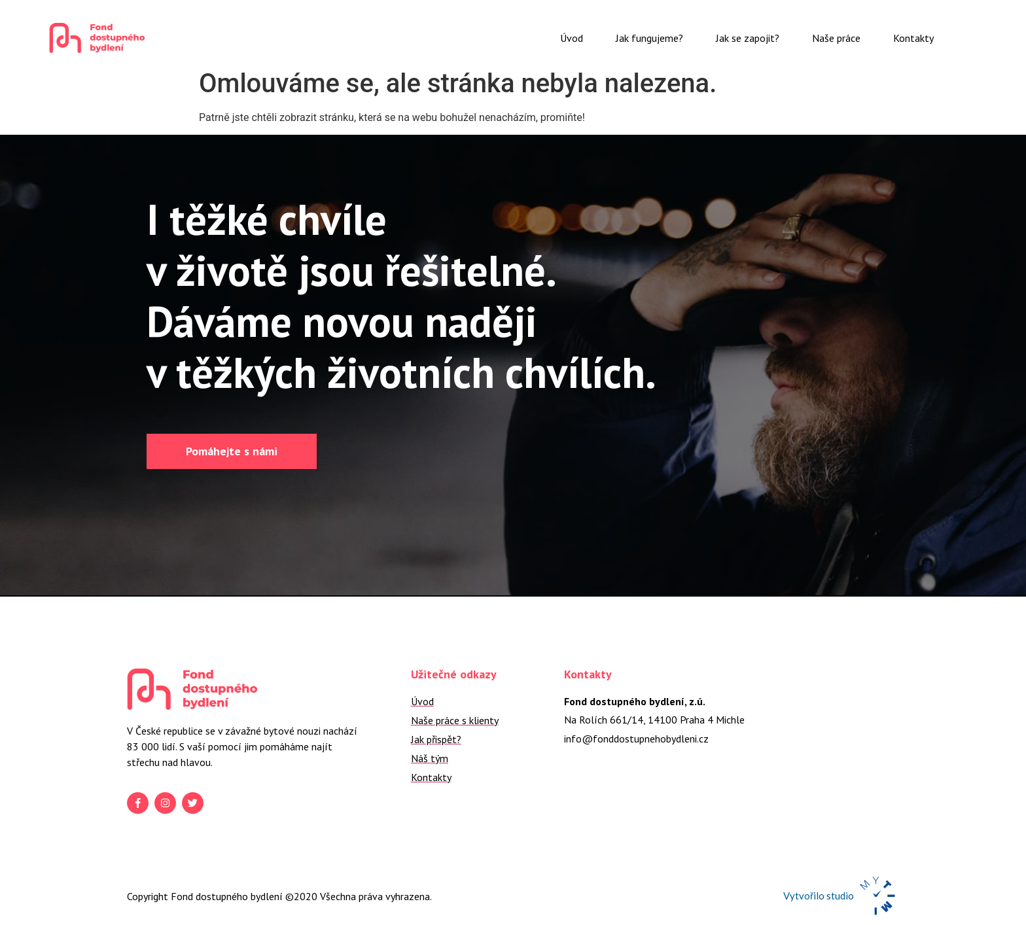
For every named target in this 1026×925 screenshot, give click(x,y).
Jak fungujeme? (649, 37)
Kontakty (913, 37)
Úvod (571, 37)
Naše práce (836, 37)
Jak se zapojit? (747, 37)
